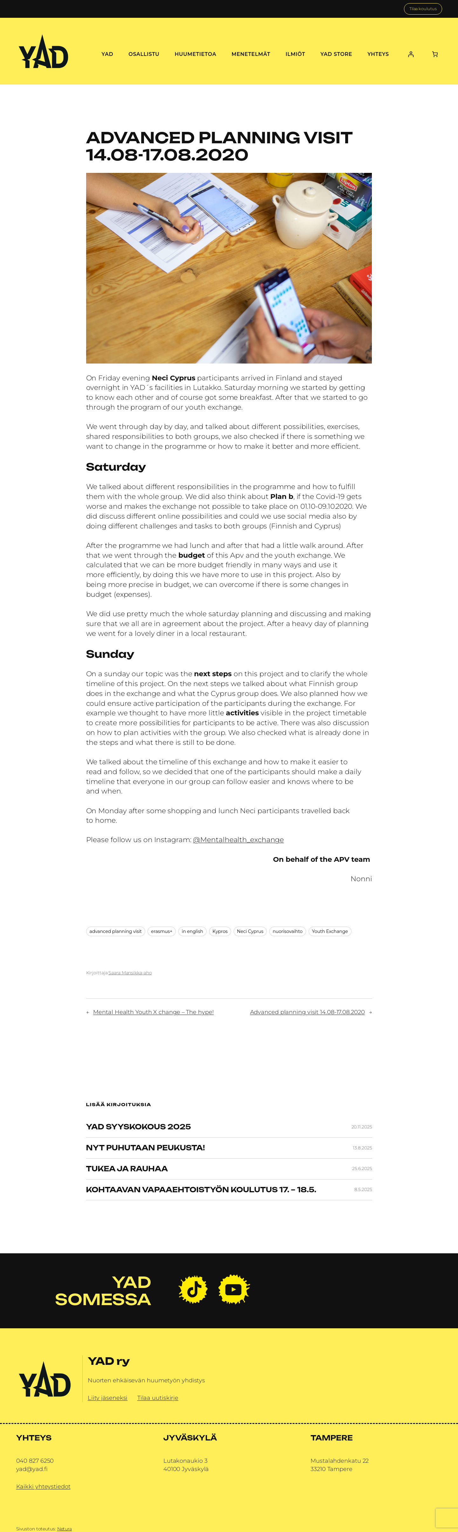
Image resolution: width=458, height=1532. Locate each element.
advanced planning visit (116, 931)
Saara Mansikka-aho (130, 973)
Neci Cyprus (250, 931)
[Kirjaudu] (411, 54)
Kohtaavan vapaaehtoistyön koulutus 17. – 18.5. (201, 1190)
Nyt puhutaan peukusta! (145, 1148)
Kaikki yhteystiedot (43, 1486)
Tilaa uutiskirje (157, 1397)
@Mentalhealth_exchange (238, 839)
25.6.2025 (362, 1168)
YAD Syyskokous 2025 (138, 1127)
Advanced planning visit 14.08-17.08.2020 (307, 1012)
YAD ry (109, 1361)
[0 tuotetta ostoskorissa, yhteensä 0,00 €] (435, 54)
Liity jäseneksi (108, 1397)
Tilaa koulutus (423, 8)
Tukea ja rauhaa (127, 1169)
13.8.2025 (362, 1148)
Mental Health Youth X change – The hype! (153, 1012)
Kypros (220, 931)
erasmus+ (161, 931)
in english (192, 931)
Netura (64, 1529)
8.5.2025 (363, 1189)
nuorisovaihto (288, 931)
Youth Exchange (330, 931)
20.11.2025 (362, 1127)
